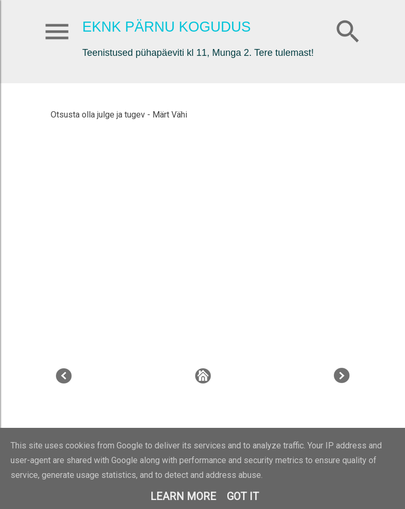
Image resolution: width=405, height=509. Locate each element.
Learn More (183, 496)
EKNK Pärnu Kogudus (166, 27)
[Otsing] (348, 29)
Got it (243, 496)
